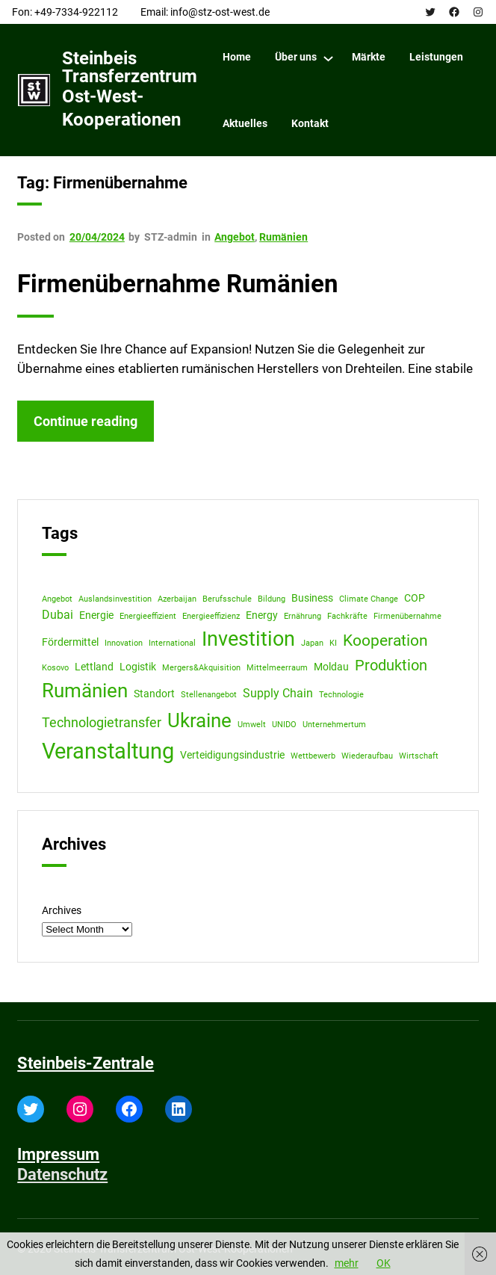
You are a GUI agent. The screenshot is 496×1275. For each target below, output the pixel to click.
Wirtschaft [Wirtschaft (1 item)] (418, 756)
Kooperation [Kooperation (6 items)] (385, 640)
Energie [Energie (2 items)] (96, 615)
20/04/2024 (97, 237)
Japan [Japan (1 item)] (312, 643)
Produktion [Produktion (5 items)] (391, 665)
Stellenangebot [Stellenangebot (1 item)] (209, 695)
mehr (347, 1263)
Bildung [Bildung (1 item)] (271, 599)
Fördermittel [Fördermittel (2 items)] (70, 642)
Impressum (58, 1154)
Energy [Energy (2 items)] (262, 615)
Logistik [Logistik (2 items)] (138, 667)
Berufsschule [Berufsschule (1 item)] (227, 599)
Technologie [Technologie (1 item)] (341, 695)
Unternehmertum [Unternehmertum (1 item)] (334, 724)
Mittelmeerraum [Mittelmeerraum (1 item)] (277, 668)
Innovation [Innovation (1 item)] (124, 643)
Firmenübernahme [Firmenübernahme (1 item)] (407, 616)
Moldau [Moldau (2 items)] (331, 667)
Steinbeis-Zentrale (85, 1063)
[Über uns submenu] (328, 58)
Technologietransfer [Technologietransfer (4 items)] (101, 722)
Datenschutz (62, 1174)
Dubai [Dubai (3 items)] (57, 615)
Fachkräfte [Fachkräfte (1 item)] (347, 616)
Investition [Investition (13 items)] (248, 639)
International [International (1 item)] (172, 643)
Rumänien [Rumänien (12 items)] (85, 690)
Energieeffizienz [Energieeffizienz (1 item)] (211, 616)
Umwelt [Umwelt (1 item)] (252, 724)
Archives (61, 910)
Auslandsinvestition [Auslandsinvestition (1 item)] (115, 599)
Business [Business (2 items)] (312, 598)
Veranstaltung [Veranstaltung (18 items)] (108, 751)
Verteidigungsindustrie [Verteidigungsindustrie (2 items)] (232, 755)
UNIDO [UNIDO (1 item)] (284, 724)
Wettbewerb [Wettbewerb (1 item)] (313, 756)
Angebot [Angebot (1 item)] (57, 599)
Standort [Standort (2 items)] (154, 694)
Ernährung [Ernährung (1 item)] (302, 616)
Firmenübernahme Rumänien (177, 284)
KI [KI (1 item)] (333, 643)
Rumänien (283, 237)
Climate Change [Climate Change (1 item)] (368, 599)
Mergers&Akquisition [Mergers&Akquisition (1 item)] (201, 668)
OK (383, 1263)
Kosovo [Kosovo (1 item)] (55, 668)
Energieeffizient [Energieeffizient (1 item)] (148, 616)
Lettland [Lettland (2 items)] (94, 667)
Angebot (234, 237)
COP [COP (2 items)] (414, 598)
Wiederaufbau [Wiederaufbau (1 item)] (367, 756)
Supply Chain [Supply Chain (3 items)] (278, 693)
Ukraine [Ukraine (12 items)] (199, 720)
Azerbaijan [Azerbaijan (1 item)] (177, 599)
